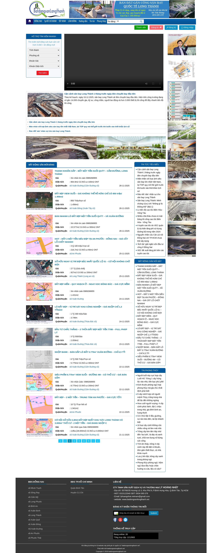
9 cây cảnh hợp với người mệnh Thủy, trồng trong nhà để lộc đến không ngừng (149, 397)
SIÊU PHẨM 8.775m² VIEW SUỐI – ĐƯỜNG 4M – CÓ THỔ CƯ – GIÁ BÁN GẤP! (149, 359)
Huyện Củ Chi (77, 492)
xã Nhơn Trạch (34, 488)
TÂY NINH (62, 21)
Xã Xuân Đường (35, 529)
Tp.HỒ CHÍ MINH (50, 21)
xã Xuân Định (34, 511)
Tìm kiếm (43, 73)
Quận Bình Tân (77, 488)
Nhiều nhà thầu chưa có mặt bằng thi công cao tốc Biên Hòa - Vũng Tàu (149, 219)
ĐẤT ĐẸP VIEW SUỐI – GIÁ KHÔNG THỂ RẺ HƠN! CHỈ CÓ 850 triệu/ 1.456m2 (149, 278)
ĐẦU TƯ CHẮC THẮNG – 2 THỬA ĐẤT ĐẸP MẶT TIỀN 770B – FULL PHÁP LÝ (149, 341)
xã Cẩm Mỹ (33, 497)
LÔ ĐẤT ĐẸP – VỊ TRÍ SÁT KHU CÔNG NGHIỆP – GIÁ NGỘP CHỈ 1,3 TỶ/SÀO (149, 331)
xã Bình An (33, 506)
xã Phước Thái (34, 538)
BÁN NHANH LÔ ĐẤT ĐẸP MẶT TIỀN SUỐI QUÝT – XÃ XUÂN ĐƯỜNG (150, 288)
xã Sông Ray (34, 492)
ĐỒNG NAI (38, 21)
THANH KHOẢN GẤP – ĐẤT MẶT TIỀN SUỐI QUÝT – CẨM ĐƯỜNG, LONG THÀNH (150, 269)
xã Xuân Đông (34, 524)
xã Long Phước (35, 502)
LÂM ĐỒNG (72, 21)
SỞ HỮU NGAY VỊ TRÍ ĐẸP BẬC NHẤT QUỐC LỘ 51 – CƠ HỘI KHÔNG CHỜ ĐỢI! (149, 310)
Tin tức (92, 21)
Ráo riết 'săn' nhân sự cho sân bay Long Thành (49, 131)
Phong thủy (101, 21)
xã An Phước (34, 533)
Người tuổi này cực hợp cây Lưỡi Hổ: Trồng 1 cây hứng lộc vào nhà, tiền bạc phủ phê (150, 378)
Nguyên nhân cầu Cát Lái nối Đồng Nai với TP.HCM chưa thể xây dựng (150, 238)
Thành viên (141, 27)
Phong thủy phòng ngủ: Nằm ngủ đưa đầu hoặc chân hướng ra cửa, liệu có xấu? (150, 465)
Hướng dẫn (83, 21)
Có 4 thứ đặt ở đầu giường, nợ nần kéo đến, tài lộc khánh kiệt (150, 419)
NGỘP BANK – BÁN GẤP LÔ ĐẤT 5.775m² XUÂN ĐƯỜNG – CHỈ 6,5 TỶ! (150, 350)
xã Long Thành (34, 515)
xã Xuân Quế (34, 520)
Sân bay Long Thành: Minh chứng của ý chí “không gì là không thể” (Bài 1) (150, 203)
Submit (154, 513)
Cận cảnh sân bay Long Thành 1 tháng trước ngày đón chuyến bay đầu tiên (62, 122)
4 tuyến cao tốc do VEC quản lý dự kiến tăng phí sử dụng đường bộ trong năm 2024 (150, 228)
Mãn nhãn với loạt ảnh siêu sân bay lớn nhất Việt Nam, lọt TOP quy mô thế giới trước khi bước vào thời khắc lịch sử (79, 127)
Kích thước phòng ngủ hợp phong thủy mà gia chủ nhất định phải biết (149, 388)
